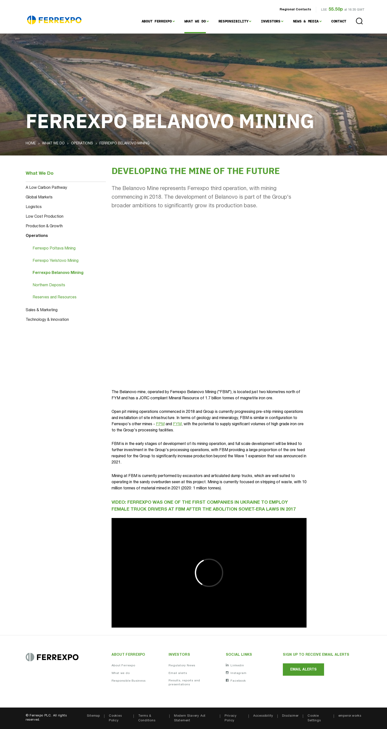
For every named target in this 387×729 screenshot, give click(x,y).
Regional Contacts (295, 9)
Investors (270, 21)
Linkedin (235, 665)
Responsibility (233, 21)
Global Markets (39, 198)
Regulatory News (182, 665)
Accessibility (263, 716)
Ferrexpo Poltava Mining (54, 249)
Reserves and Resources (55, 298)
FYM (177, 424)
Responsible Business (129, 681)
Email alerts (178, 673)
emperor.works (349, 716)
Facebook (236, 681)
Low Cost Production (44, 217)
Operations (82, 143)
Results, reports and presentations (184, 683)
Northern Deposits (49, 286)
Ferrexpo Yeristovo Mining (55, 261)
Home (31, 143)
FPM (160, 424)
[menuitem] (158, 21)
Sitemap (93, 716)
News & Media (306, 21)
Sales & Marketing (42, 310)
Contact (338, 21)
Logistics (34, 207)
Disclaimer (290, 716)
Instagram (236, 673)
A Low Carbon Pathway (46, 188)
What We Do (195, 21)
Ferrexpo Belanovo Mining (58, 273)
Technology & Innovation (47, 320)
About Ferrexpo (157, 21)
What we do (121, 673)
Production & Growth (44, 227)
